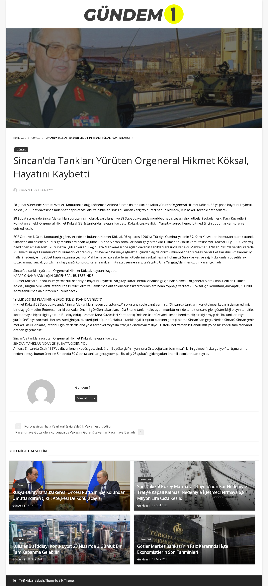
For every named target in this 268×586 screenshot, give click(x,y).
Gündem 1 (26, 190)
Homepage (19, 137)
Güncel (35, 137)
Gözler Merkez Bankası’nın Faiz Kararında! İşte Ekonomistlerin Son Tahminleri (182, 549)
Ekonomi (145, 479)
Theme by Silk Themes (60, 580)
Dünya (19, 485)
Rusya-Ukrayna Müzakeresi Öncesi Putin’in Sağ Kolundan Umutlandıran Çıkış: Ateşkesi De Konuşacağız (69, 495)
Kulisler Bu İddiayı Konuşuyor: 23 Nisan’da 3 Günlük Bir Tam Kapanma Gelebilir (67, 549)
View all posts (86, 398)
